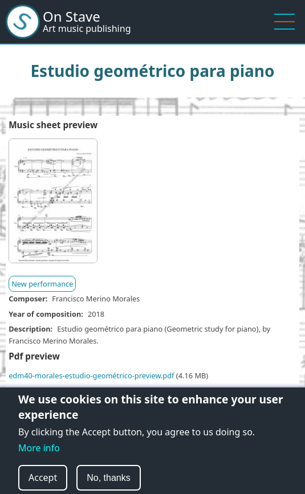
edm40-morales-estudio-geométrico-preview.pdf (91, 375)
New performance (42, 284)
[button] (53, 204)
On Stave (71, 16)
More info (39, 456)
